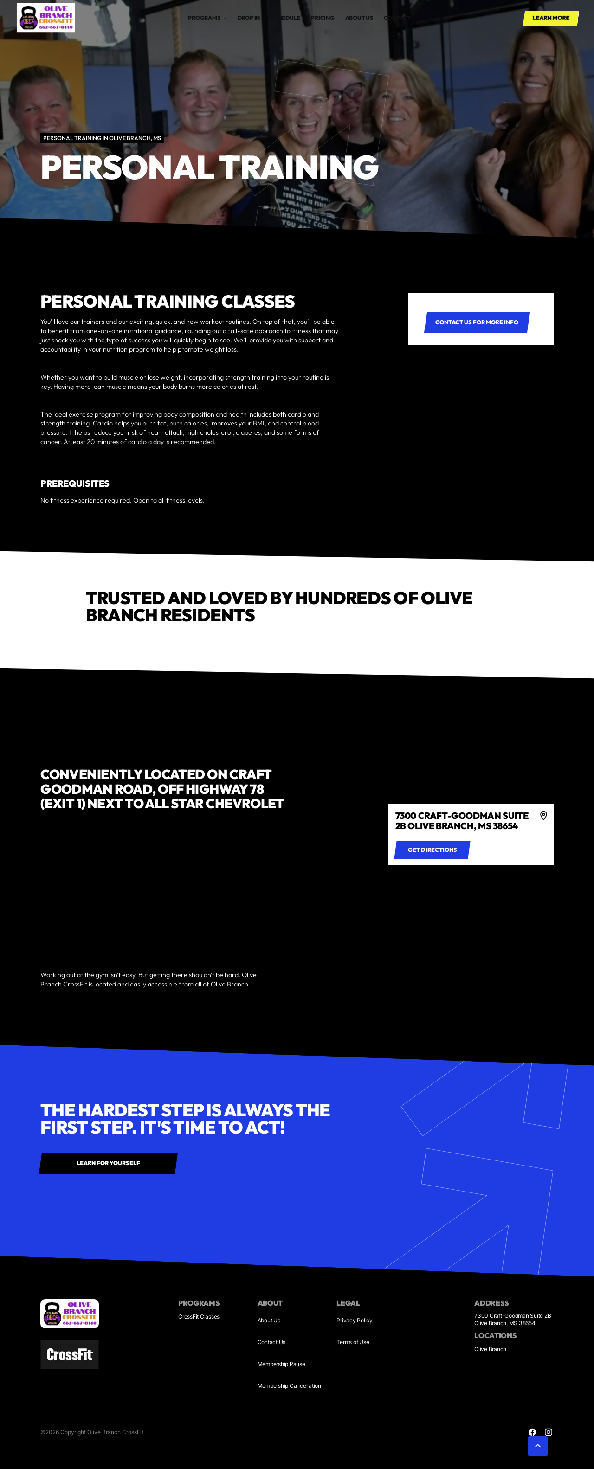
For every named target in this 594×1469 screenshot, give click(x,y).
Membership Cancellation (289, 1385)
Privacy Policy (354, 1320)
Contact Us (272, 1342)
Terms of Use (352, 1342)
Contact (397, 17)
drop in (249, 17)
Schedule (285, 17)
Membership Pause (281, 1363)
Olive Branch (490, 1349)
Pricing (322, 17)
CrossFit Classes (199, 1316)
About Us (269, 1320)
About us (359, 17)
